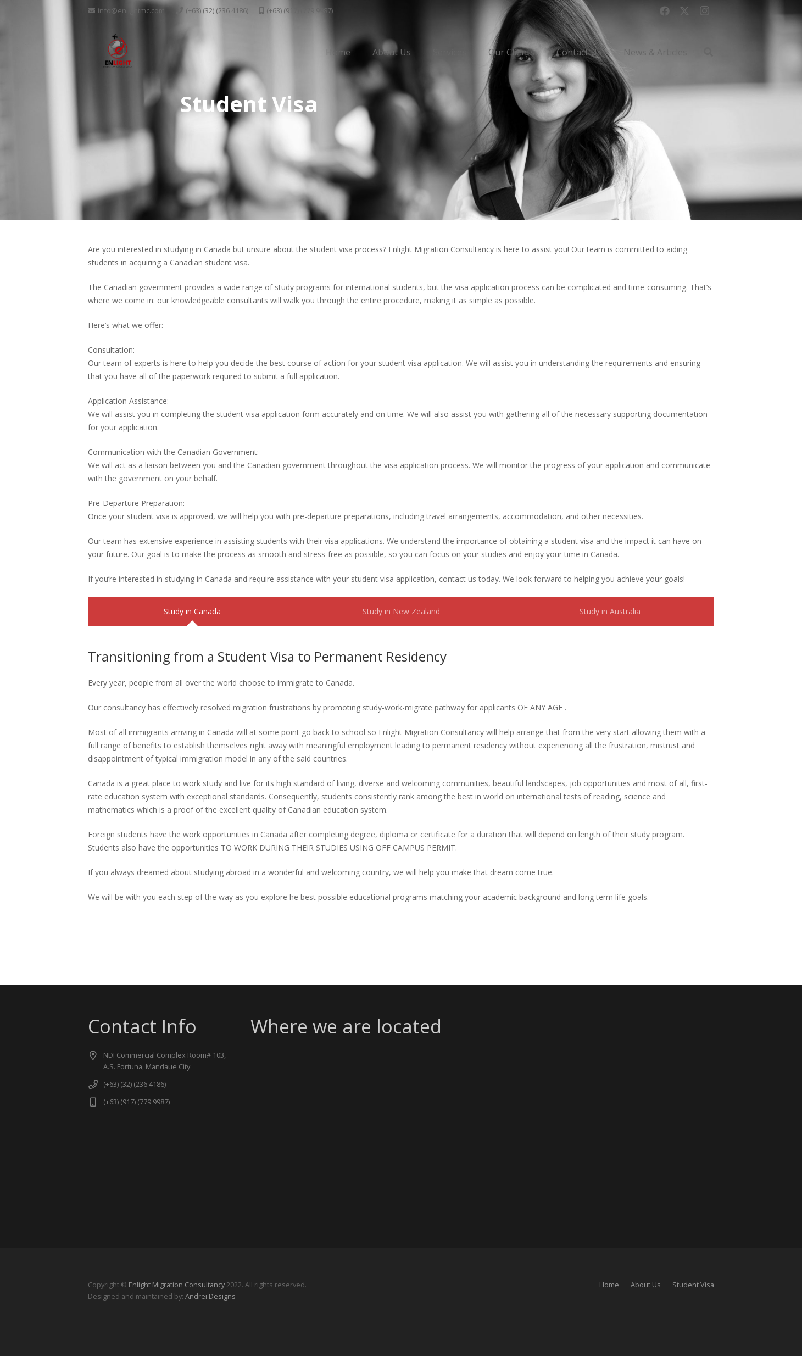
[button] (708, 52)
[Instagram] (704, 11)
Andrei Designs (210, 1296)
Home (609, 1285)
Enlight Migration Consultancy (177, 1285)
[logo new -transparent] (117, 52)
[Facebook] (665, 11)
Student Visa (693, 1285)
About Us (646, 1285)
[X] (684, 11)
